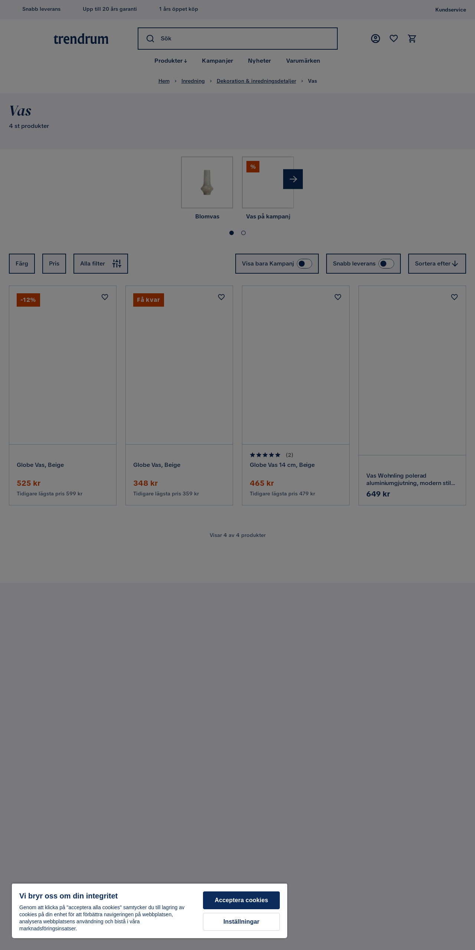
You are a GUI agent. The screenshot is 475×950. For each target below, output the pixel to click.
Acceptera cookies (241, 900)
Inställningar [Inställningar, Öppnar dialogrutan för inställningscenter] (241, 921)
